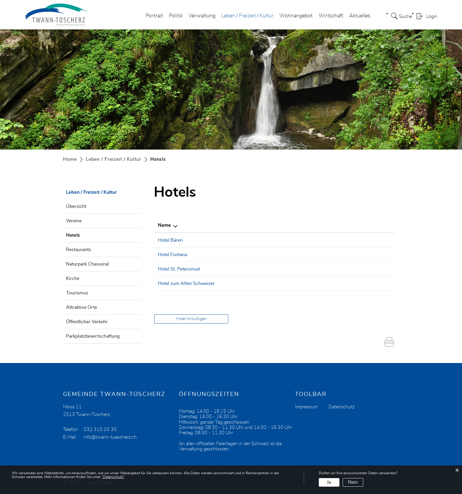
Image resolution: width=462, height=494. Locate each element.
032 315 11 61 (264, 283)
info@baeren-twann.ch (329, 240)
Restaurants (78, 249)
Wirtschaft (331, 16)
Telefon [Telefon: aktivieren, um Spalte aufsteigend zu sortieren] (256, 225)
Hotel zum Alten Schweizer (186, 283)
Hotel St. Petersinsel (179, 269)
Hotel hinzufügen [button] (191, 319)
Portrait (154, 16)
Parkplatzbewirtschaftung (93, 336)
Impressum (306, 407)
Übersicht (76, 206)
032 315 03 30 (100, 429)
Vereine (74, 220)
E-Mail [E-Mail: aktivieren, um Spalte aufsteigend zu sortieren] (312, 225)
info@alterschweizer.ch (329, 283)
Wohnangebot (296, 16)
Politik (176, 16)
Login (431, 16)
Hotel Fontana (172, 254)
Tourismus (77, 293)
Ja (329, 482)
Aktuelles (359, 16)
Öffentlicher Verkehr (87, 321)
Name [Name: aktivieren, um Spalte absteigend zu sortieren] (164, 225)
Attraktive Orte (81, 307)
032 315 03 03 (264, 254)
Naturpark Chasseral (87, 264)
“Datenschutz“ (113, 477)
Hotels (88, 234)
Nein (353, 482)
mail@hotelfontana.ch (327, 254)
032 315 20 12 (264, 240)
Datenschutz (342, 407)
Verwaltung (202, 16)
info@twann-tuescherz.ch (110, 437)
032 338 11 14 (264, 269)
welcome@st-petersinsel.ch (334, 269)
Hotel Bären (170, 240)
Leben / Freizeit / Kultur (247, 16)
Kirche (72, 278)
